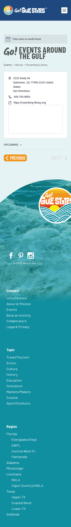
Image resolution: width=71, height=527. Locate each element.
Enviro (11, 363)
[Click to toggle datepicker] (13, 145)
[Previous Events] (15, 157)
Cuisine (12, 397)
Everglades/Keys (24, 439)
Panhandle (19, 457)
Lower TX (19, 509)
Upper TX (19, 497)
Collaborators (16, 321)
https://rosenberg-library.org (30, 102)
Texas (10, 491)
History (12, 374)
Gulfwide (13, 514)
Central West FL (24, 451)
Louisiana (13, 474)
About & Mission (18, 304)
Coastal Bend (21, 503)
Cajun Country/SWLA (27, 485)
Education (14, 380)
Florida (11, 434)
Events (8, 64)
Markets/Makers (18, 392)
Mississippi (14, 468)
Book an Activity (18, 315)
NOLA (16, 480)
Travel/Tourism (17, 357)
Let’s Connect (16, 298)
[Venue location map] (35, 119)
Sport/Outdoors (18, 403)
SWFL (16, 445)
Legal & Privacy (17, 327)
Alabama (12, 462)
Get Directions (21, 90)
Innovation (14, 386)
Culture (12, 369)
